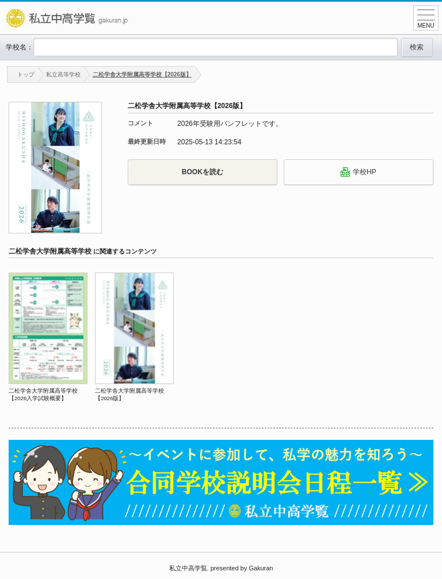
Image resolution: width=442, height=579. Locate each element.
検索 (417, 47)
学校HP (358, 172)
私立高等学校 (63, 74)
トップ (21, 74)
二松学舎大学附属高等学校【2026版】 (142, 74)
